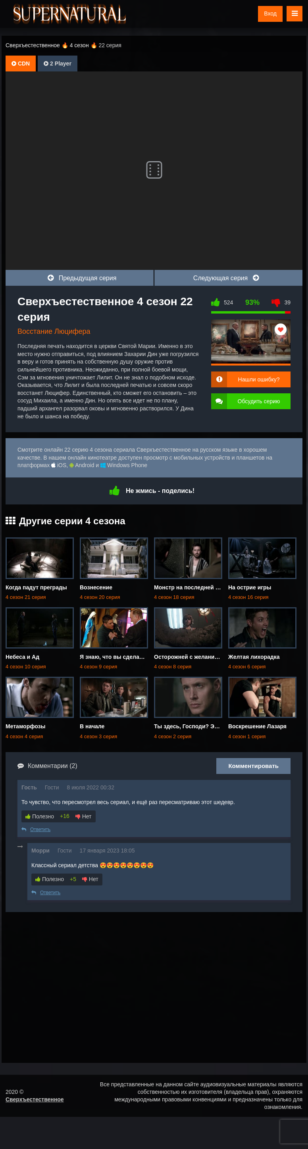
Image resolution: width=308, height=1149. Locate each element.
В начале (92, 726)
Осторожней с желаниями (189, 657)
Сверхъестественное (35, 1099)
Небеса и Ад (22, 657)
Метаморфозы (26, 726)
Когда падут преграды (36, 587)
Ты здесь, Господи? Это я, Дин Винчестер (212, 726)
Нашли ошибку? (259, 379)
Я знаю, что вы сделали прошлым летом (136, 657)
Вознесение (96, 587)
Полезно (39, 816)
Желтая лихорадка (254, 657)
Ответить (35, 829)
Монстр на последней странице (197, 587)
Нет (83, 816)
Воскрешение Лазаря (257, 726)
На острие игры (249, 587)
